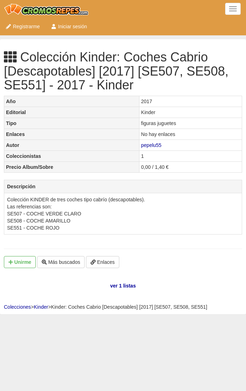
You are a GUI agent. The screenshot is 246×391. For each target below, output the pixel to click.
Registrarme (22, 26)
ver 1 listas (123, 286)
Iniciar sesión (69, 26)
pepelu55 (151, 145)
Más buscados (61, 262)
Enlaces (103, 262)
